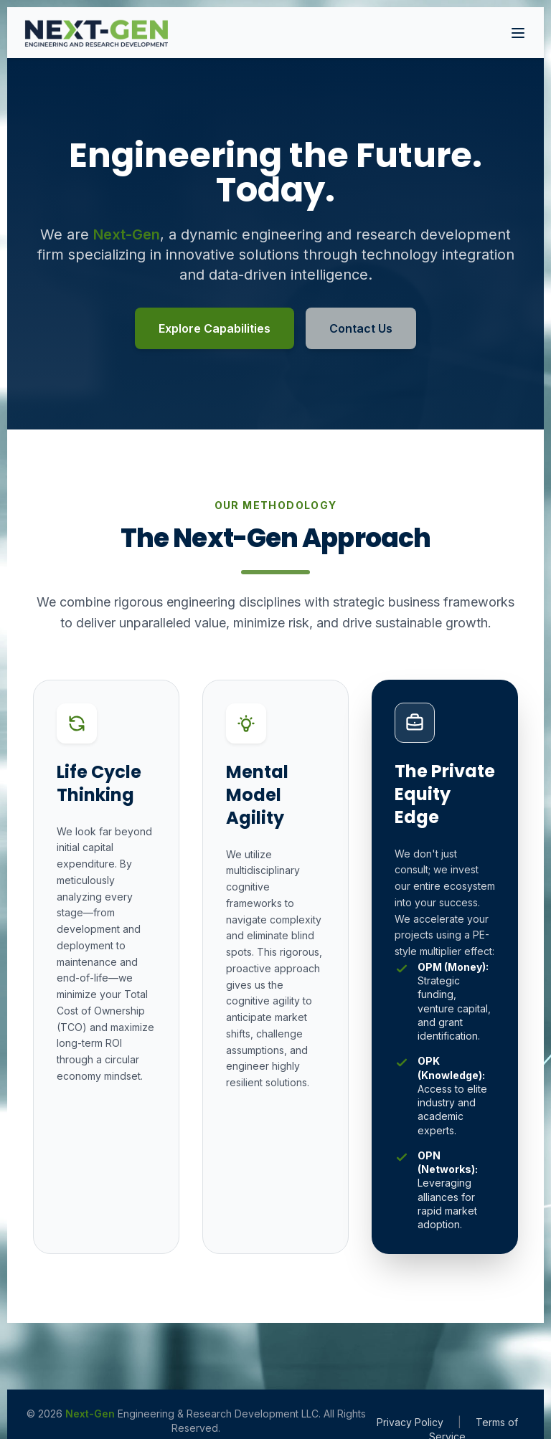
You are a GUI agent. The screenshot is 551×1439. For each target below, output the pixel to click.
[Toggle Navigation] (518, 33)
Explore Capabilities (214, 328)
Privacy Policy (410, 1422)
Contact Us (360, 328)
